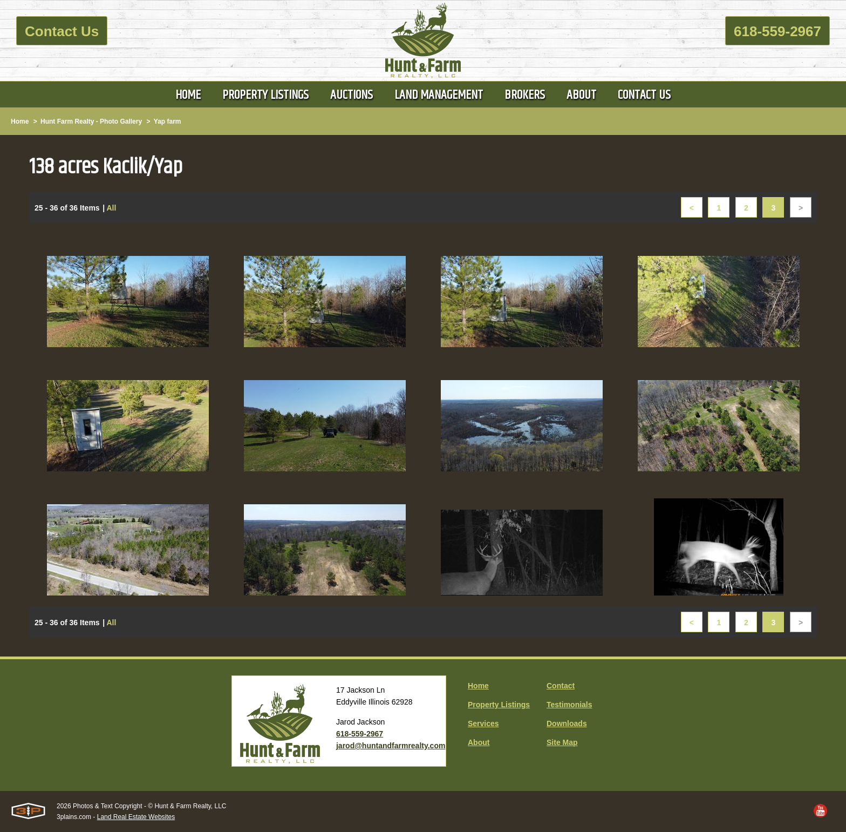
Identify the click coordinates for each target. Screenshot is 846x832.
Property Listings (499, 704)
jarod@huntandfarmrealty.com (390, 745)
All (111, 208)
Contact (561, 685)
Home (20, 121)
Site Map (562, 742)
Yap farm (167, 121)
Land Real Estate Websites (136, 817)
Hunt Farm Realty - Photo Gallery (91, 121)
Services (483, 723)
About (478, 742)
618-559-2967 (777, 31)
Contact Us (62, 31)
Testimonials (569, 704)
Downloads (567, 723)
